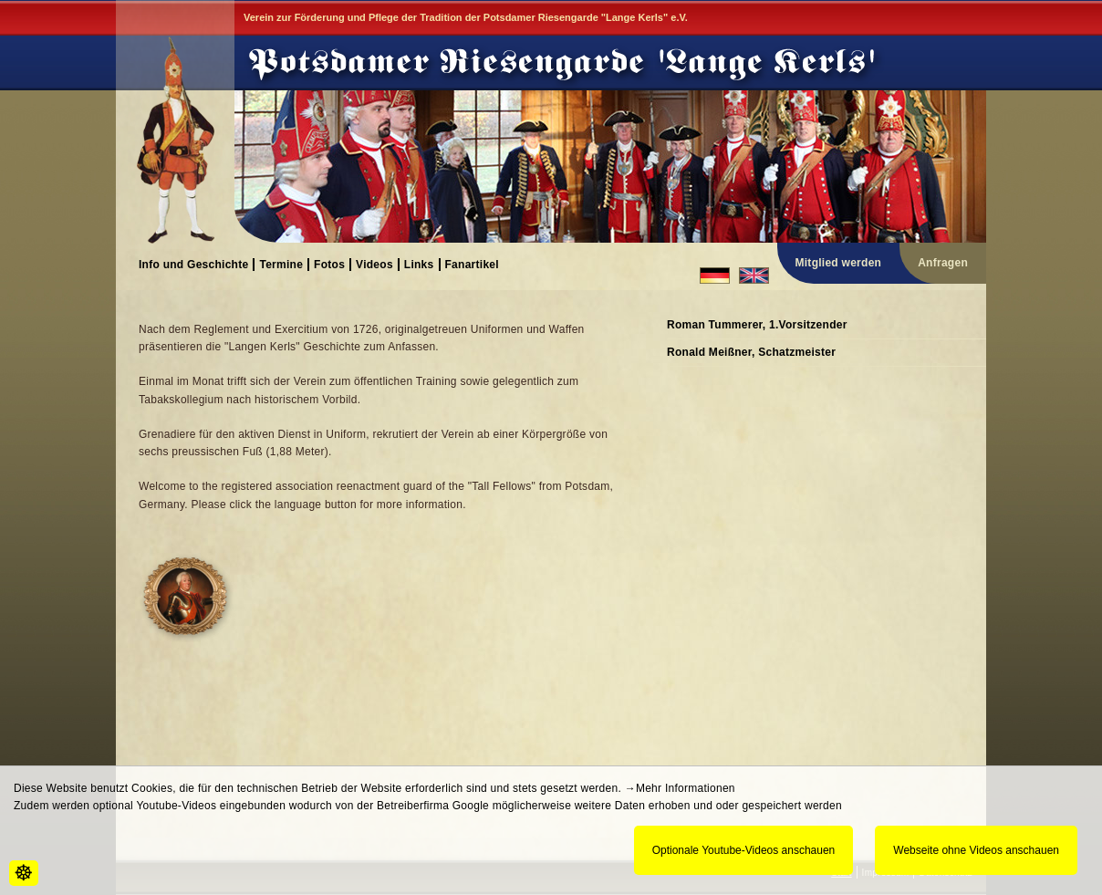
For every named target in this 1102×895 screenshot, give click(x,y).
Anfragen (943, 262)
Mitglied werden (838, 262)
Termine (281, 264)
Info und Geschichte (193, 264)
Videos (374, 264)
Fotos (329, 264)
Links (419, 264)
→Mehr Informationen (680, 788)
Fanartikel (472, 264)
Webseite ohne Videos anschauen (976, 850)
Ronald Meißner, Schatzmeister (751, 352)
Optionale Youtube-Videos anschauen (744, 850)
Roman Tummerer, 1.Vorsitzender (757, 324)
